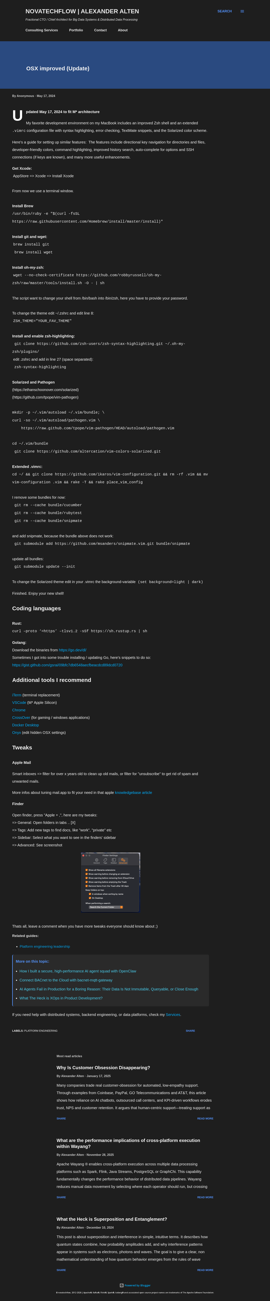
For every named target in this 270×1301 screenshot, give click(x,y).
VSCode (19, 702)
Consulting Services (42, 30)
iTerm (16, 695)
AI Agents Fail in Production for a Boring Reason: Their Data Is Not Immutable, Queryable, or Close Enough (109, 989)
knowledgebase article (133, 793)
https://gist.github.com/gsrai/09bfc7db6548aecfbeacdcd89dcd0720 (67, 665)
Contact (100, 30)
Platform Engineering (41, 1030)
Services (173, 1015)
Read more (205, 1118)
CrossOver (21, 717)
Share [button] (190, 1030)
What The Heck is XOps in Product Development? (61, 998)
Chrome (19, 710)
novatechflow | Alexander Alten (82, 11)
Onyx (16, 732)
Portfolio (76, 30)
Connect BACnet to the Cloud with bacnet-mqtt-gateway (66, 980)
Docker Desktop (25, 725)
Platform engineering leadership (45, 946)
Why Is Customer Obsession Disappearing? (103, 1067)
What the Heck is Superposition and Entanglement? (112, 1219)
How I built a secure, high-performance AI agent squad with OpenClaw (78, 971)
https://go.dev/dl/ (72, 650)
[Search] (225, 11)
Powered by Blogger (135, 1285)
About (123, 30)
